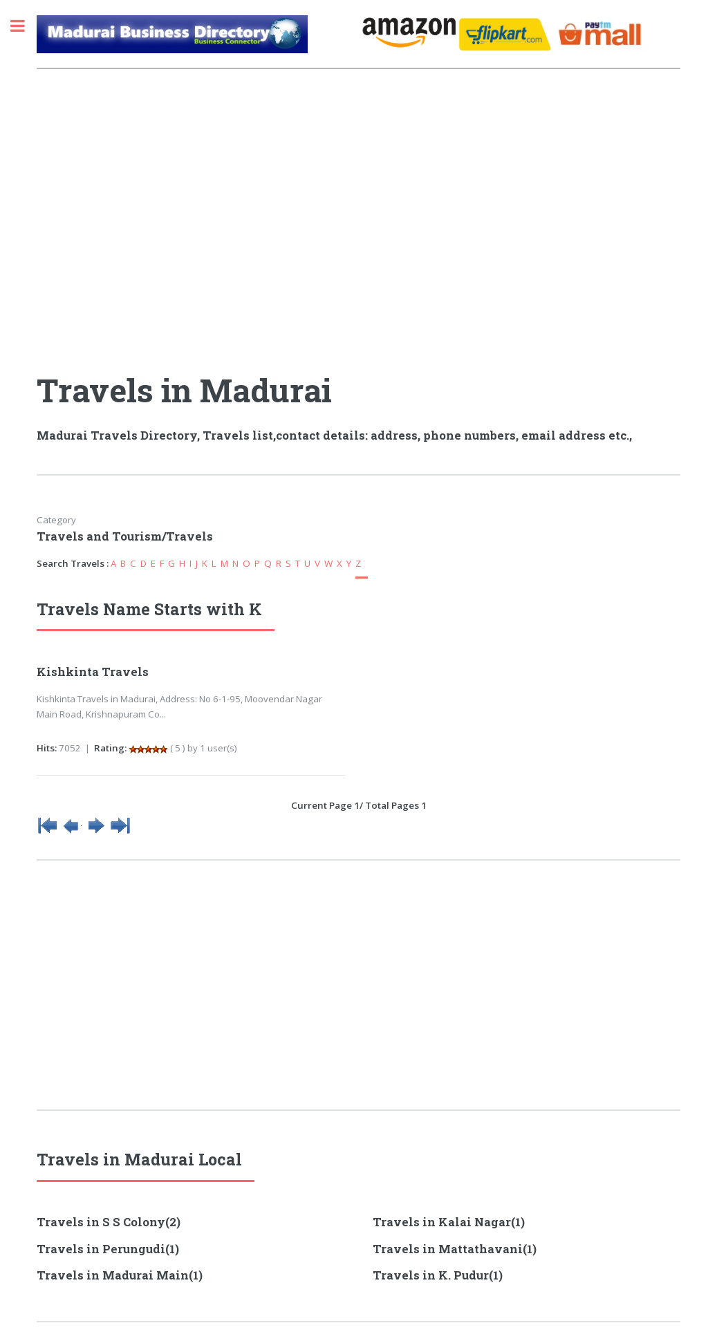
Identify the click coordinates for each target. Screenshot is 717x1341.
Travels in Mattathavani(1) (455, 1249)
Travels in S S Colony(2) (108, 1222)
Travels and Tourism (99, 536)
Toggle (25, 26)
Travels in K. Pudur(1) (438, 1275)
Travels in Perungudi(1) (108, 1249)
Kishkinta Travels (93, 671)
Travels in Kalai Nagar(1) (449, 1222)
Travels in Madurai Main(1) (120, 1275)
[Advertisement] (197, 202)
